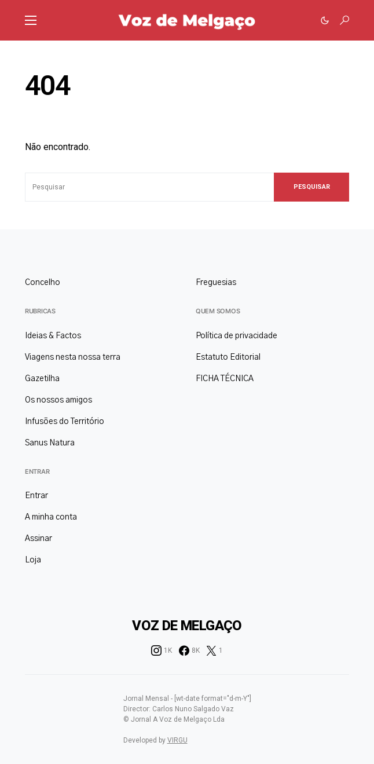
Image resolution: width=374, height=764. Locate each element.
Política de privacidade (236, 336)
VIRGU (177, 740)
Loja (33, 560)
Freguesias (216, 283)
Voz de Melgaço (187, 625)
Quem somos (218, 311)
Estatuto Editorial (228, 357)
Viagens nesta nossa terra (72, 357)
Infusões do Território (64, 422)
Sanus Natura (50, 443)
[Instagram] (161, 650)
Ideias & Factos (53, 336)
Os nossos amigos (58, 400)
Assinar (38, 539)
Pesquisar (312, 187)
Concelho (42, 283)
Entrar (37, 471)
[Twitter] (214, 650)
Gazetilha (42, 379)
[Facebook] (189, 650)
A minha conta (51, 517)
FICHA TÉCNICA (225, 379)
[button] (30, 20)
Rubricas (40, 311)
